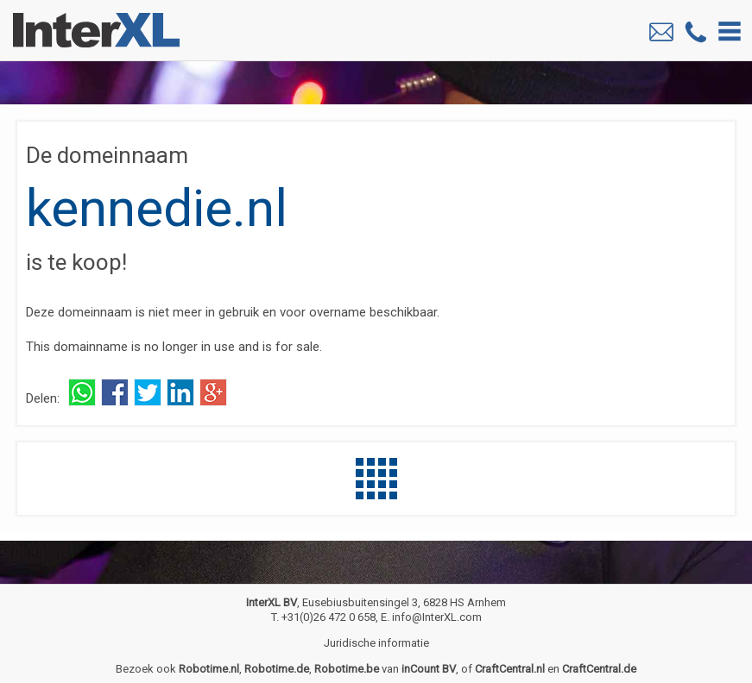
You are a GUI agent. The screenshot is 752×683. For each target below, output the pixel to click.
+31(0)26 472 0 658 (328, 617)
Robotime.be (346, 668)
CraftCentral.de (599, 668)
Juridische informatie (376, 642)
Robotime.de (276, 668)
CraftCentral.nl (510, 668)
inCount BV (428, 668)
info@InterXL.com (437, 617)
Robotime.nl (209, 668)
